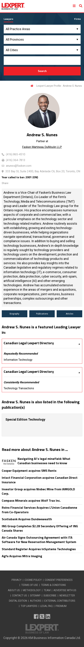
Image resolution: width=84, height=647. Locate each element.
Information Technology (18, 359)
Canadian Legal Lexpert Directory (29, 343)
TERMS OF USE (29, 585)
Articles (69, 314)
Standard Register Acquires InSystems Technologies (39, 549)
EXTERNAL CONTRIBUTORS (59, 600)
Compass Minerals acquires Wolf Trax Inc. (31, 500)
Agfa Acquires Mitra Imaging (22, 556)
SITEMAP (35, 595)
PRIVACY (17, 580)
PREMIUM (61, 606)
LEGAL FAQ (46, 606)
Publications (42, 314)
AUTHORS (35, 600)
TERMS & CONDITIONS (53, 585)
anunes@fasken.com (18, 165)
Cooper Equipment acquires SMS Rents (29, 470)
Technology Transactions (19, 388)
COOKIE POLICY (33, 580)
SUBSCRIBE (49, 595)
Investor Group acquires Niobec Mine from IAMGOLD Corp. (38, 491)
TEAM (47, 590)
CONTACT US (19, 595)
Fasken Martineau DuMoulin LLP (42, 147)
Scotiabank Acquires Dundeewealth (27, 519)
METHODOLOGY (32, 590)
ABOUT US (14, 590)
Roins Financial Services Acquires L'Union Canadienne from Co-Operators (39, 509)
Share (5, 183)
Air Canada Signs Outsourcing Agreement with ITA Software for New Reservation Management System (39, 539)
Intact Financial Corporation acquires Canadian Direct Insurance (40, 479)
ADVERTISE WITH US (64, 590)
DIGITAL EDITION (18, 600)
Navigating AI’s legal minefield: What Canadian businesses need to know (44, 460)
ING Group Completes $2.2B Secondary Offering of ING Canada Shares (40, 528)
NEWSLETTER (67, 595)
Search (42, 71)
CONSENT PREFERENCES (59, 580)
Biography (14, 314)
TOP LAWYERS (29, 606)
